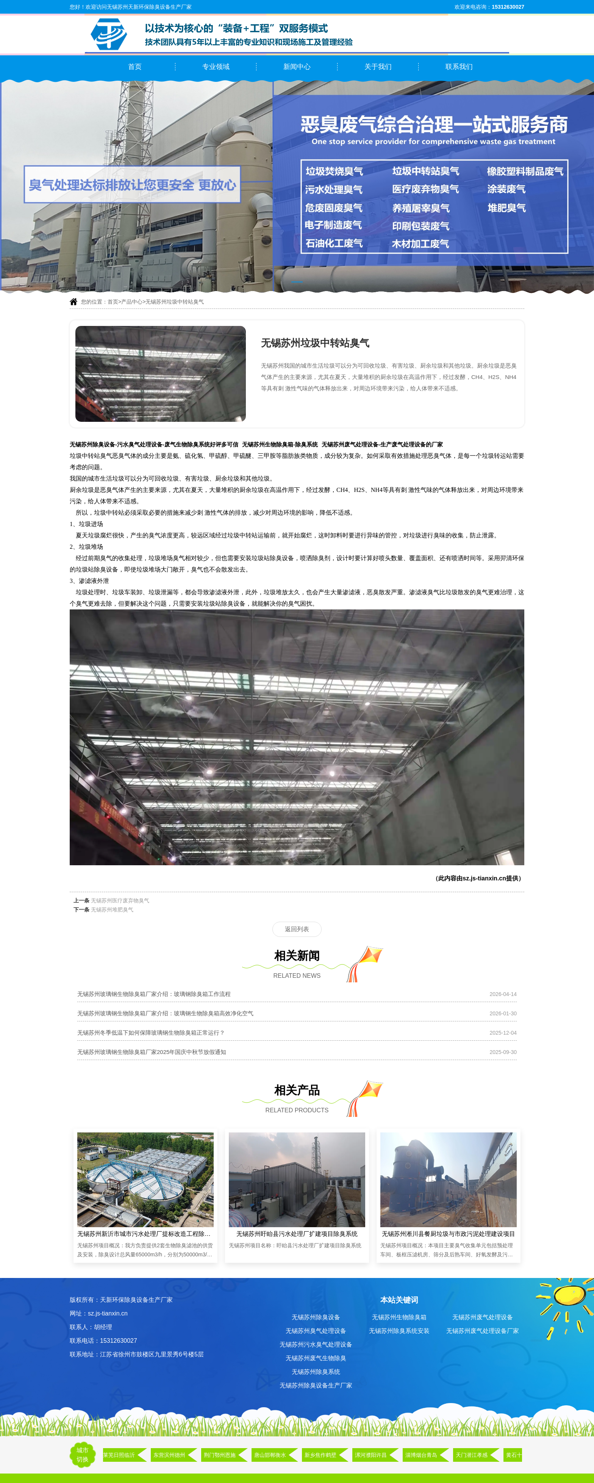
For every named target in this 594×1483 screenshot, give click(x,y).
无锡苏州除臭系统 (316, 1372)
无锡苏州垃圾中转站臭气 (174, 302)
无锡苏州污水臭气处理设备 (316, 1344)
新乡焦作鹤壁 (322, 1455)
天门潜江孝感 (473, 1455)
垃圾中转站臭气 (91, 456)
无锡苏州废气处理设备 (482, 1317)
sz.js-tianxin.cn (484, 878)
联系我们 (459, 66)
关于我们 (378, 66)
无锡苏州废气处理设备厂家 (482, 1331)
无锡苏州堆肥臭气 (112, 910)
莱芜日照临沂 (120, 1455)
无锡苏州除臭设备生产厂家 (316, 1385)
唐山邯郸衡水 (272, 1455)
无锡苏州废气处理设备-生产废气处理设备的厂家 (382, 444)
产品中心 (131, 302)
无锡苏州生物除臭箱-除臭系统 (280, 444)
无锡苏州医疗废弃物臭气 (120, 900)
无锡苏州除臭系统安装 (399, 1331)
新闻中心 (297, 66)
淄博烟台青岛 (423, 1455)
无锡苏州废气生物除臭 (316, 1358)
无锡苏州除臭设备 (316, 1317)
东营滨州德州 (171, 1455)
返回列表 (297, 929)
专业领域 (216, 66)
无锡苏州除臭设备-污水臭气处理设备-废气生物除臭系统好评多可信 (154, 444)
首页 (135, 66)
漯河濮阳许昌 (372, 1455)
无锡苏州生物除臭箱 (399, 1317)
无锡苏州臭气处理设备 (316, 1331)
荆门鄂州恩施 (221, 1455)
